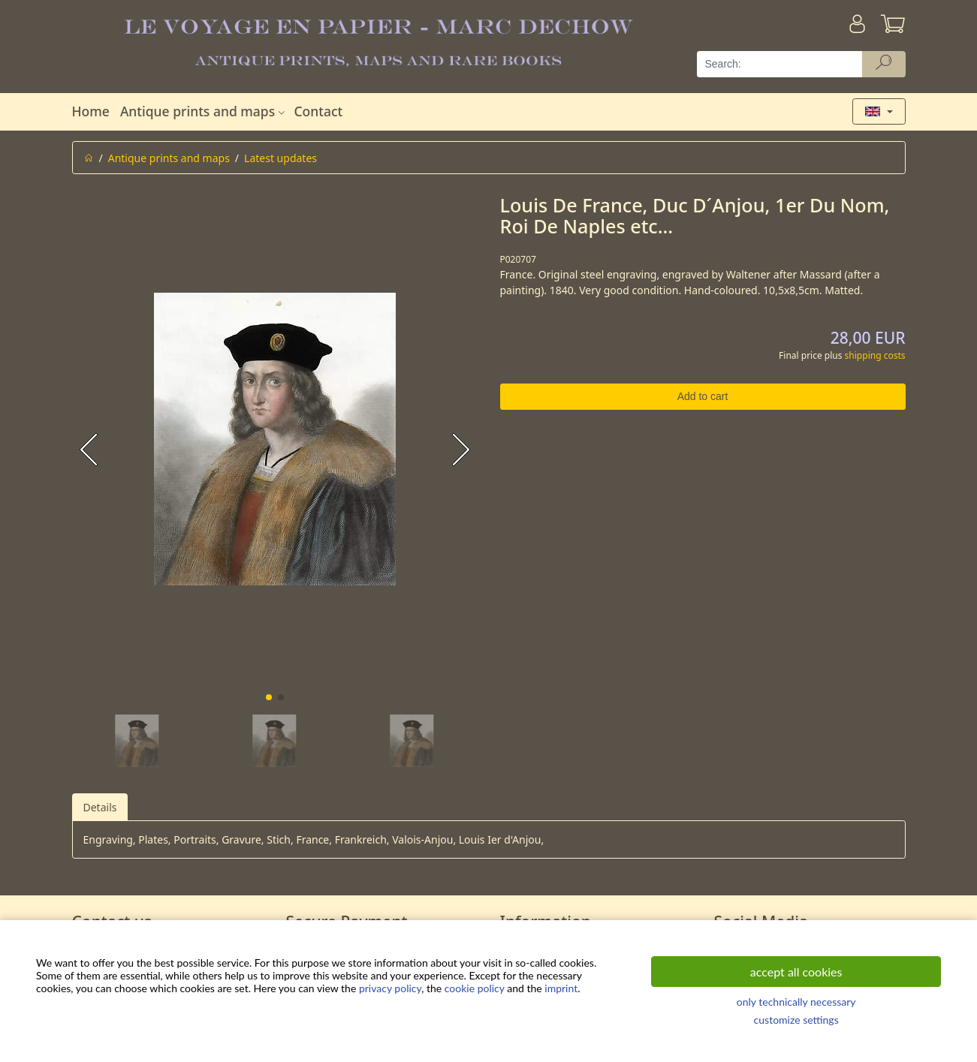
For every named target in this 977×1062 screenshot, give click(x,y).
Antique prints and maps (204, 111)
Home (91, 111)
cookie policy (475, 988)
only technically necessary (796, 1001)
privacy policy (390, 988)
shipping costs (875, 355)
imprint (560, 988)
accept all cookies (796, 971)
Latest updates (280, 158)
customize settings (796, 1019)
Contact (318, 111)
